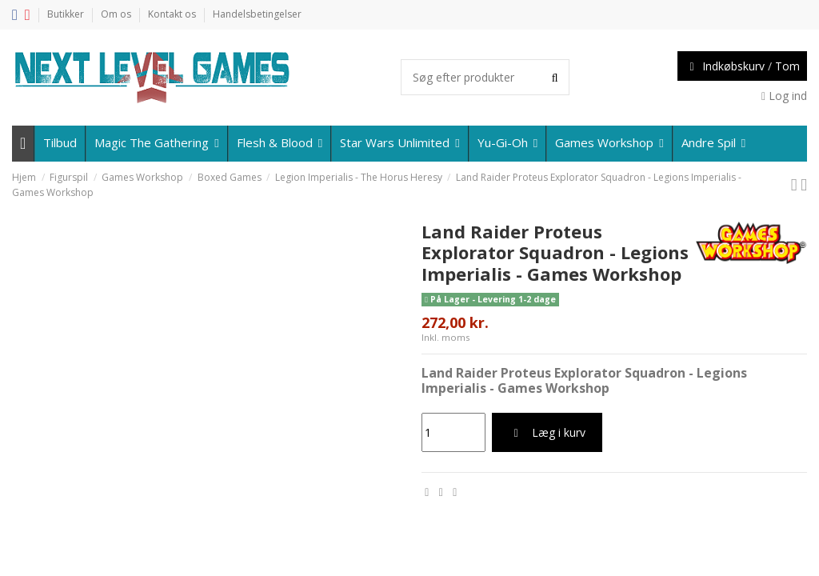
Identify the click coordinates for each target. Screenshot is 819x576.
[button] (712, 144)
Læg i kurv (547, 432)
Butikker (66, 14)
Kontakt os (173, 14)
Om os (117, 14)
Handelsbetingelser (257, 14)
